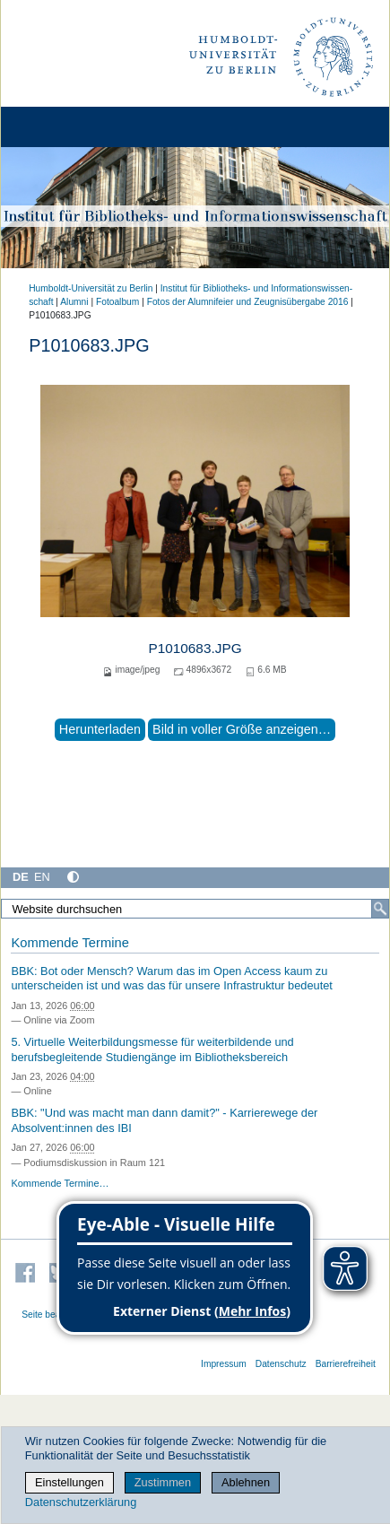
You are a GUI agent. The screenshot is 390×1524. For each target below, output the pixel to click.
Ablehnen (245, 1482)
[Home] (64, 127)
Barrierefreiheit (346, 1364)
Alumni (74, 302)
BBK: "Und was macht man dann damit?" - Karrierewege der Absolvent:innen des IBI (164, 1120)
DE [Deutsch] (21, 877)
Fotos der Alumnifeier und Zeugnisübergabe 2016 (248, 302)
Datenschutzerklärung (80, 1502)
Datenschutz (281, 1364)
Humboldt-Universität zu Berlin (90, 288)
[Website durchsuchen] (195, 909)
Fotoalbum (117, 302)
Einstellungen (69, 1482)
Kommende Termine (69, 943)
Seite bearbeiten (55, 1314)
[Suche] (380, 909)
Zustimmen (162, 1482)
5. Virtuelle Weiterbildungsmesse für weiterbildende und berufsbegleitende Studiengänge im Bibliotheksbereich (152, 1049)
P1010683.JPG (194, 648)
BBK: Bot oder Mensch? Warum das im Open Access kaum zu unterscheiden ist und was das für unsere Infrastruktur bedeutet (172, 978)
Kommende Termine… (59, 1183)
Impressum (224, 1364)
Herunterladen (100, 729)
